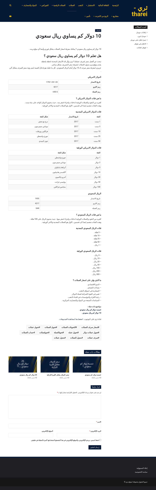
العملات (72, 5)
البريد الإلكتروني (95, 431)
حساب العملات (28, 332)
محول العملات (76, 338)
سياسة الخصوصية (141, 472)
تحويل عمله (73, 332)
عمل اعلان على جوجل (138, 40)
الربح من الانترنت (101, 16)
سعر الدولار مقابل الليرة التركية (58, 375)
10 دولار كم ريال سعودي (92, 313)
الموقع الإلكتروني (47, 431)
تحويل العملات (50, 327)
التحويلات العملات (69, 327)
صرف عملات (92, 338)
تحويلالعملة (58, 332)
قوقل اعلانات (141, 48)
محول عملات (59, 338)
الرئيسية (115, 5)
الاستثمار (91, 5)
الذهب (80, 5)
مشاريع (115, 16)
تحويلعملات (43, 332)
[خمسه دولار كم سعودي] (87, 364)
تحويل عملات (33, 327)
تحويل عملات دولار (90, 332)
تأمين (88, 16)
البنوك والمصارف (30, 5)
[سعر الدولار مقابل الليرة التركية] (55, 364)
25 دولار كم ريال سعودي (28, 375)
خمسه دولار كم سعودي (93, 375)
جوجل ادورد (142, 36)
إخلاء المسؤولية (142, 468)
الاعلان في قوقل (140, 44)
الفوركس (45, 5)
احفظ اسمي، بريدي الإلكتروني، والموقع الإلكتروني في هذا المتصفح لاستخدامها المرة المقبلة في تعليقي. (65, 440)
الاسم (98, 422)
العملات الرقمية (59, 5)
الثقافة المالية (103, 5)
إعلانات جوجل (141, 32)
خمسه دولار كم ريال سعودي (90, 310)
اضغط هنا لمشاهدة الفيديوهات (71, 319)
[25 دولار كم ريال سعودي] (23, 364)
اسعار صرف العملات (89, 327)
